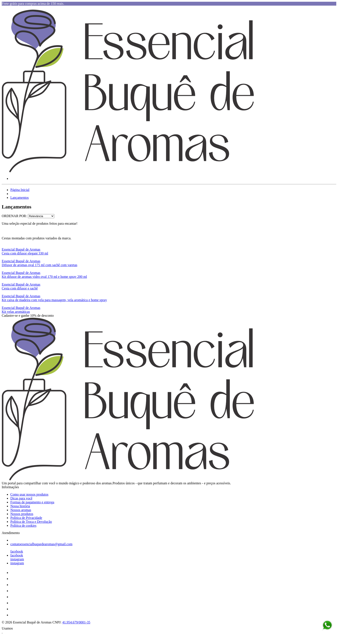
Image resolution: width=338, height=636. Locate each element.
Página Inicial (19, 190)
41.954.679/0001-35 (76, 622)
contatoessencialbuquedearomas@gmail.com (41, 544)
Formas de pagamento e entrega (32, 502)
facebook (16, 551)
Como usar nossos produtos (29, 494)
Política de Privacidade (26, 518)
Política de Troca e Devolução (31, 521)
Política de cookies (23, 525)
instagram (17, 559)
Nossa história (20, 506)
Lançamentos (19, 197)
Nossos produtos (21, 514)
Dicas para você (21, 498)
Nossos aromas (20, 510)
